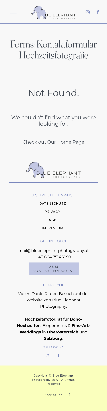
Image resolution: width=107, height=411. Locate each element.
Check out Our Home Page (53, 142)
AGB (53, 220)
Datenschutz (52, 203)
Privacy (53, 211)
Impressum (52, 228)
